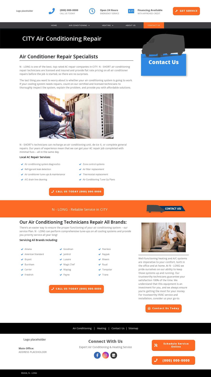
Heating (101, 328)
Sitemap (133, 328)
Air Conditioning (82, 328)
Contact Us (118, 328)
